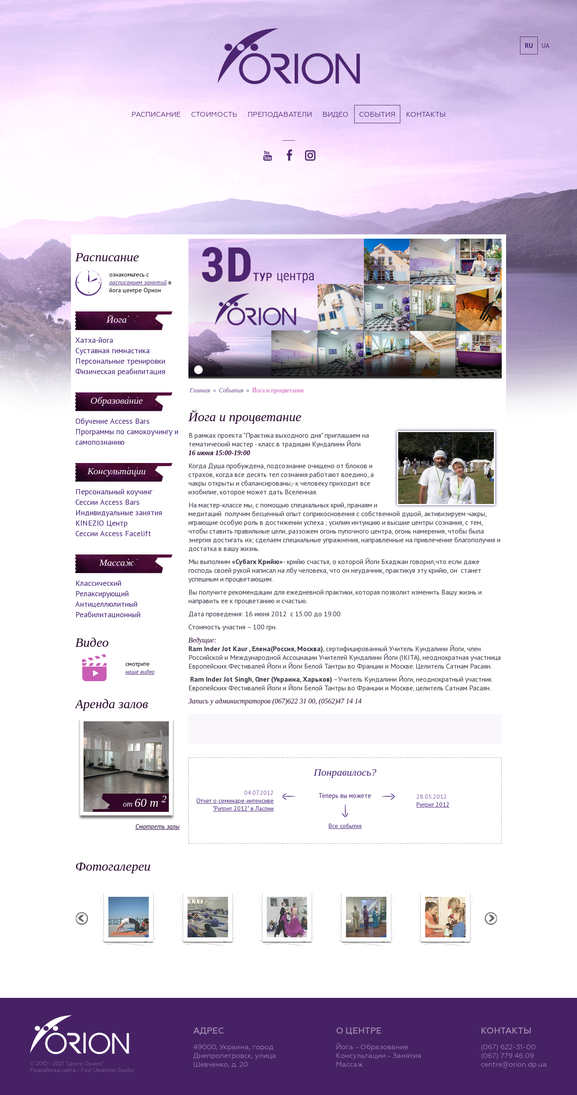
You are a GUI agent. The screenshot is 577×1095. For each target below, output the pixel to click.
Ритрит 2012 (433, 804)
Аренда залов (111, 703)
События (377, 114)
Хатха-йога (94, 340)
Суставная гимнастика (112, 350)
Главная (200, 390)
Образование (117, 400)
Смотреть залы (157, 826)
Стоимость (214, 114)
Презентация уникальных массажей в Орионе (365, 955)
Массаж (116, 562)
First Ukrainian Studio (107, 1070)
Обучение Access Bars (112, 421)
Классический (98, 583)
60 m (145, 802)
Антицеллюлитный (106, 604)
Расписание (156, 114)
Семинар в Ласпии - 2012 (127, 951)
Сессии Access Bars (107, 502)
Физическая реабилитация (120, 371)
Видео (335, 114)
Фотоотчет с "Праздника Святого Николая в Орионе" (286, 955)
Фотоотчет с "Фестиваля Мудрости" (207, 955)
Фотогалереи (113, 866)
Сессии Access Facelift (113, 533)
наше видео (139, 672)
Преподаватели (280, 114)
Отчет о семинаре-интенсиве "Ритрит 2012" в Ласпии (235, 804)
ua (546, 45)
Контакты (426, 114)
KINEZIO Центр (101, 523)
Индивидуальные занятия (118, 512)
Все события (345, 826)
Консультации (116, 471)
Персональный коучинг (113, 492)
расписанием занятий (138, 282)
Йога (117, 319)
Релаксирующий (102, 593)
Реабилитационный (108, 614)
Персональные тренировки (120, 361)
